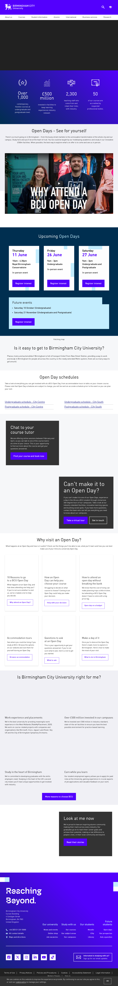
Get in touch (98, 520)
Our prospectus (105, 933)
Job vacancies (52, 937)
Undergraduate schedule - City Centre (25, 402)
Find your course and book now (28, 456)
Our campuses (70, 937)
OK (107, 981)
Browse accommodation (20, 657)
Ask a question (106, 937)
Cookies (64, 973)
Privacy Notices (26, 973)
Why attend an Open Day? (20, 602)
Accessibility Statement (81, 973)
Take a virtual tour (76, 520)
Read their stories (75, 842)
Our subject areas (68, 933)
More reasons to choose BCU (59, 797)
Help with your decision (56, 603)
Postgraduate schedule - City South (83, 407)
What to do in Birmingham (95, 657)
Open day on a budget (93, 605)
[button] (8, 17)
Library (91, 937)
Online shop (53, 933)
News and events (51, 930)
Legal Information (103, 973)
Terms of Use (9, 973)
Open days (108, 930)
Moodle (91, 930)
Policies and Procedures (46, 973)
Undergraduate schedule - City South (83, 402)
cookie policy (21, 982)
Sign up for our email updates (96, 957)
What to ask (52, 660)
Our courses (71, 930)
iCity (92, 933)
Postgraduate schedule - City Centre (24, 407)
